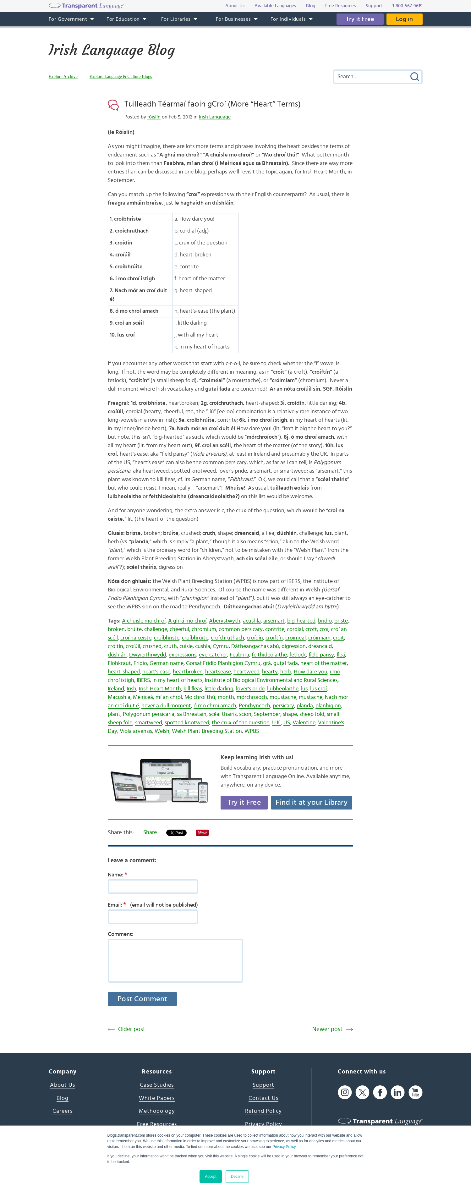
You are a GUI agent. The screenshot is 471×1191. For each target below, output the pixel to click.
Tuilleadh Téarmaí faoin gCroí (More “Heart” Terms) (212, 104)
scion (245, 714)
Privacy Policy (284, 1146)
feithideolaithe (269, 655)
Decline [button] (237, 1176)
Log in (404, 19)
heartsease (218, 672)
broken (116, 629)
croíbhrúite (195, 638)
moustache (283, 697)
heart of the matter (323, 663)
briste (341, 621)
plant (114, 714)
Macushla (119, 697)
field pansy (321, 655)
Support (263, 1085)
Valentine (304, 723)
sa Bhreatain (191, 714)
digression (294, 646)
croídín (255, 638)
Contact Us (263, 1098)
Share (150, 832)
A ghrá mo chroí (187, 621)
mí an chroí (169, 697)
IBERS (143, 680)
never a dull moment (166, 706)
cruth (170, 646)
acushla (252, 621)
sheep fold (311, 714)
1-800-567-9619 (407, 5)
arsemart (274, 621)
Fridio (140, 663)
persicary (283, 706)
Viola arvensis (136, 731)
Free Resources (157, 1124)
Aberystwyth (224, 621)
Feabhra (239, 655)
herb (285, 672)
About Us (62, 1085)
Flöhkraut (119, 663)
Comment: (121, 934)
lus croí (318, 689)
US (286, 723)
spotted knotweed (187, 723)
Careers (62, 1111)
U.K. (276, 723)
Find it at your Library (312, 802)
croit (338, 638)
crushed (152, 646)
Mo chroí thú (199, 697)
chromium (204, 629)
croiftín (274, 638)
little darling (219, 689)
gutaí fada (285, 663)
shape (290, 714)
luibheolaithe (282, 689)
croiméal (295, 638)
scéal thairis (223, 714)
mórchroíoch (252, 697)
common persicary (241, 629)
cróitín (115, 646)
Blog (62, 1098)
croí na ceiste (135, 638)
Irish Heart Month (160, 689)
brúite (134, 629)
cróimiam (319, 638)
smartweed (148, 723)
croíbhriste (166, 638)
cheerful (179, 629)
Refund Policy (263, 1111)
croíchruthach (227, 638)
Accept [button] (210, 1176)
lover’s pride (250, 689)
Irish (131, 689)
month (226, 697)
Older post (131, 1029)
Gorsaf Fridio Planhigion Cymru (223, 663)
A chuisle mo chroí (144, 621)
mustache (310, 697)
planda (305, 706)
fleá (341, 655)
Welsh (162, 731)
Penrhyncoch (254, 706)
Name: (119, 874)
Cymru (221, 646)
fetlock (297, 655)
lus (304, 689)
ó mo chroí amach (215, 706)
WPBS (251, 731)
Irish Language (215, 116)
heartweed (246, 672)
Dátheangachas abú (255, 646)
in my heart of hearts (177, 680)
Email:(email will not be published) (153, 905)
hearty (270, 672)
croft (311, 629)
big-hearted (301, 621)
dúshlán (117, 655)
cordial (295, 629)
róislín (154, 116)
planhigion (328, 706)
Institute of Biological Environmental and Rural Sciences (271, 680)
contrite (274, 629)
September (267, 714)
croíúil (133, 646)
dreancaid (320, 646)
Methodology (157, 1111)
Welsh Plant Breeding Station (207, 731)
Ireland (116, 689)
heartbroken (188, 672)
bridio (325, 621)
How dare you (310, 672)
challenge (155, 629)
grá (267, 663)
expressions (182, 655)
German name (166, 663)
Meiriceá (143, 697)
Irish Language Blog (112, 50)
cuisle (186, 646)
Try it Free (360, 19)
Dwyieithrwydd (147, 655)
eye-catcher (213, 655)
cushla (202, 646)
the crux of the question (241, 723)
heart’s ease (156, 672)
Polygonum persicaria (148, 714)
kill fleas (192, 689)
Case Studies (157, 1085)
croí (324, 629)
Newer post (327, 1029)
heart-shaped (124, 672)
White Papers (157, 1098)
